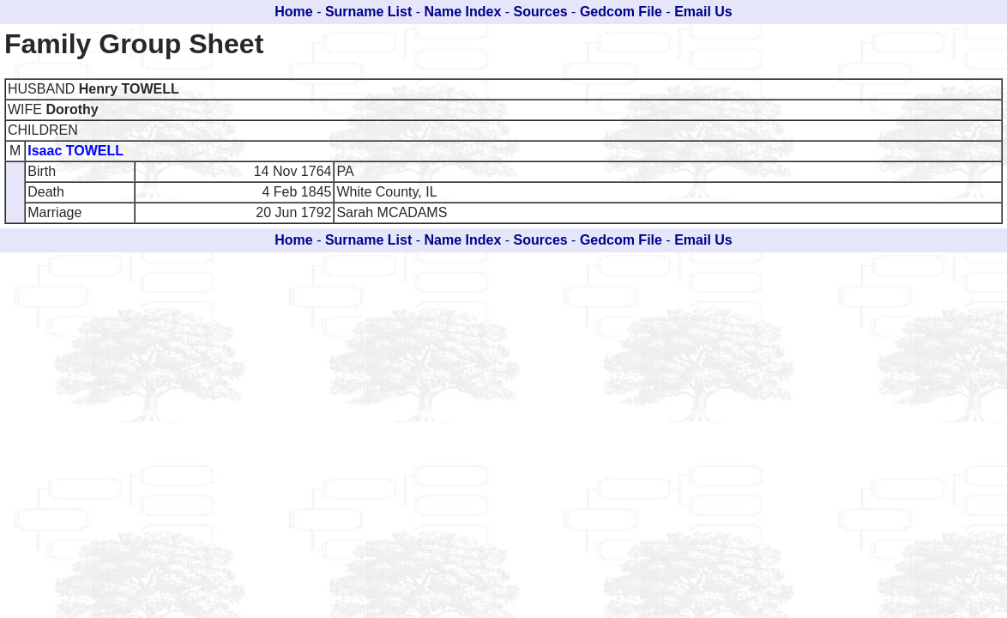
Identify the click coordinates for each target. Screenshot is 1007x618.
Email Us (703, 11)
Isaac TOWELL (75, 150)
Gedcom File (621, 11)
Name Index (463, 11)
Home (293, 11)
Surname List (368, 11)
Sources (541, 11)
